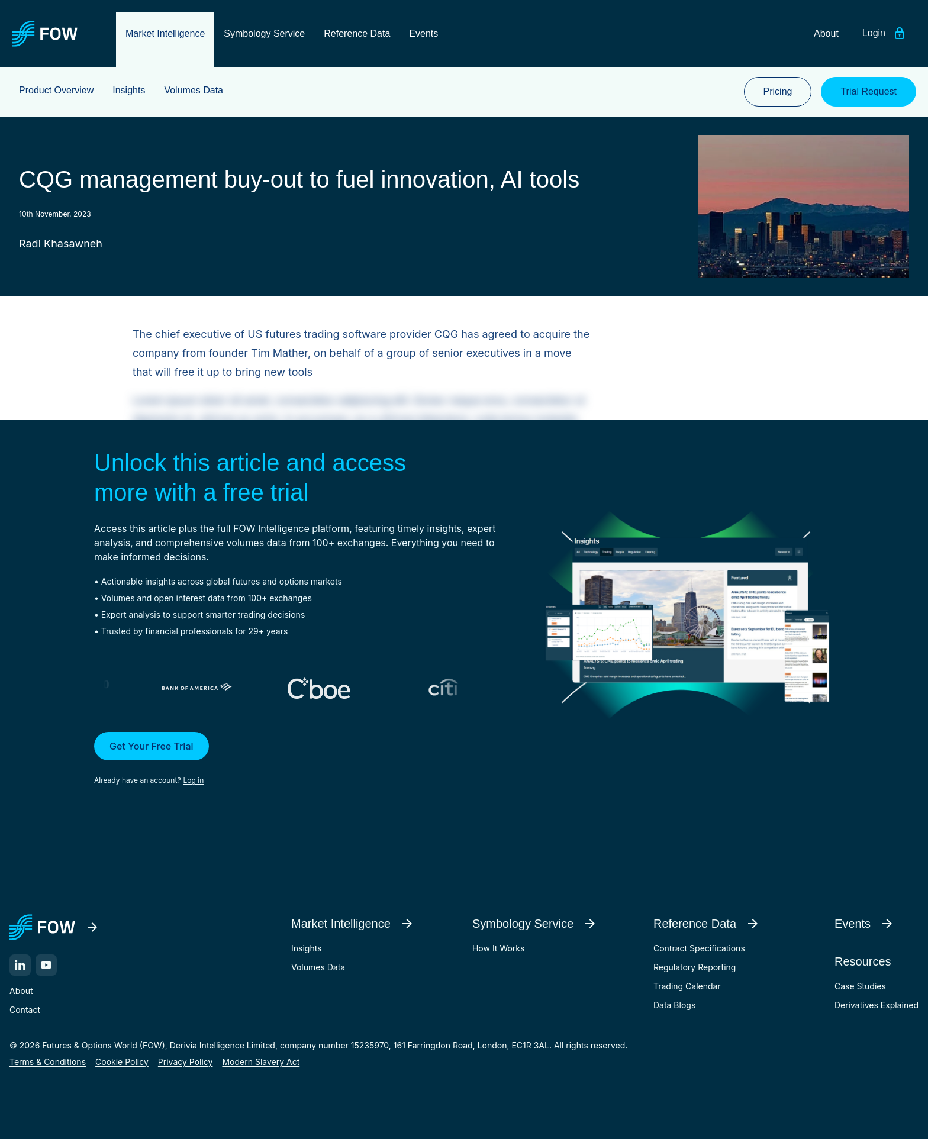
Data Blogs (674, 1005)
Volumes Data (318, 967)
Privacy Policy (185, 1062)
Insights (306, 948)
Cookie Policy (122, 1062)
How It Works (498, 948)
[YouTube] (46, 965)
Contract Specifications (699, 948)
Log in (193, 780)
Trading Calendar (687, 986)
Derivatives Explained (876, 1005)
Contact (24, 1010)
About (21, 991)
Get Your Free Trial (151, 746)
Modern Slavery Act (260, 1062)
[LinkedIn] (20, 965)
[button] (302, 759)
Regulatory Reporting (694, 967)
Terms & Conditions (47, 1062)
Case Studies (860, 986)
